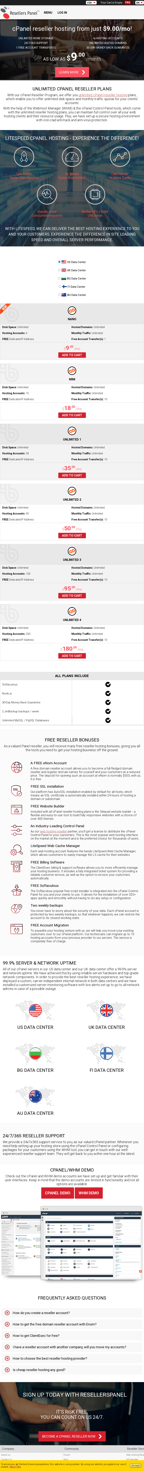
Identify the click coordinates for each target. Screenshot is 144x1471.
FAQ (127, 2)
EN (138, 2)
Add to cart (72, 355)
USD (89, 2)
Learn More (69, 72)
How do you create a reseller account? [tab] (41, 1313)
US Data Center (72, 262)
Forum (67, 1455)
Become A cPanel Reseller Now (68, 1436)
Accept (135, 1465)
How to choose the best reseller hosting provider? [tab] (50, 1358)
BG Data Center (72, 278)
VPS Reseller (132, 1459)
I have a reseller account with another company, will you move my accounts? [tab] (69, 1347)
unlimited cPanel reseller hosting (103, 95)
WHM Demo (89, 1193)
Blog (66, 1459)
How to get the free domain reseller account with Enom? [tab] (55, 1324)
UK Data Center (72, 270)
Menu (48, 12)
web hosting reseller (53, 831)
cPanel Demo (57, 1193)
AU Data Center (72, 295)
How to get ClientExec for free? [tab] (36, 1336)
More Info (15, 1467)
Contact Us (6, 1459)
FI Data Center (72, 286)
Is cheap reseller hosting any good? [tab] (39, 1370)
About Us (5, 1455)
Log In (62, 12)
